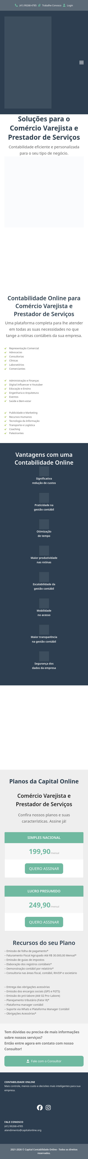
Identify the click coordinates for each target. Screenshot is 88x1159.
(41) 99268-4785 (28, 5)
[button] (81, 62)
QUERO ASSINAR (44, 868)
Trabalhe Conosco (52, 5)
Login (70, 5)
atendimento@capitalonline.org (22, 1130)
